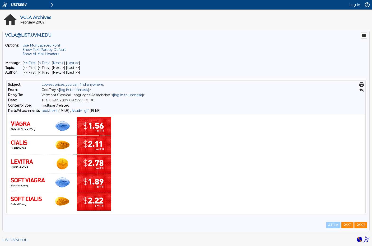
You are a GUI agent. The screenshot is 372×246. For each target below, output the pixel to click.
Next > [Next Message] (58, 63)
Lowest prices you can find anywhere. (73, 84)
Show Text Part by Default (44, 49)
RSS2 (360, 225)
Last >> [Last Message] (73, 63)
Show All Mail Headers (41, 54)
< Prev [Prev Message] (44, 63)
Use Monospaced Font (41, 45)
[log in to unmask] (74, 90)
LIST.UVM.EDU (15, 240)
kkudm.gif (80, 111)
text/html (49, 111)
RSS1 (347, 225)
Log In (354, 5)
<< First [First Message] (30, 63)
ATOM (333, 225)
